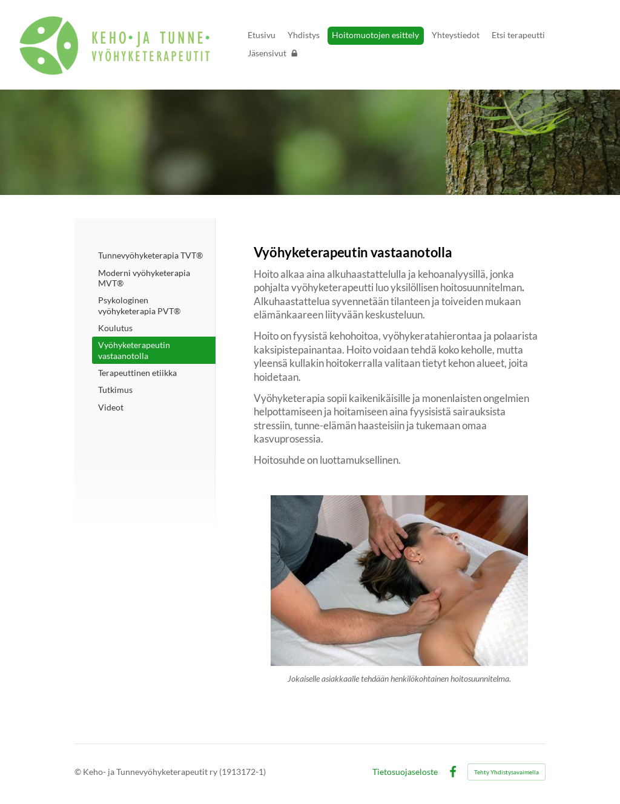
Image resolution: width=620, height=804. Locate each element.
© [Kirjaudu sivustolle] (78, 771)
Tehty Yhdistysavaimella (506, 772)
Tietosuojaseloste (405, 772)
